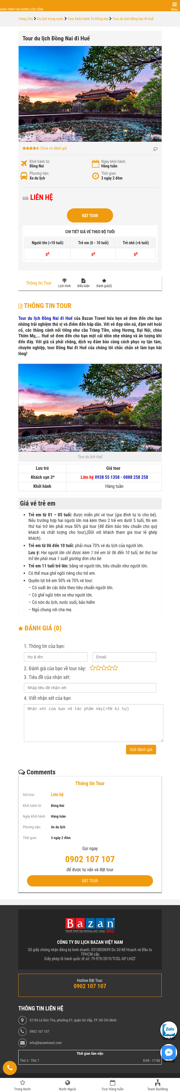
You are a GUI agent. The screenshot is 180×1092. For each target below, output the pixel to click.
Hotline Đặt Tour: (90, 980)
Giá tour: (29, 794)
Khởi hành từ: (40, 161)
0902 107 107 (39, 1032)
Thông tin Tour (38, 283)
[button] (156, 51)
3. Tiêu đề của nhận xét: (47, 677)
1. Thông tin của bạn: (44, 646)
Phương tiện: (39, 173)
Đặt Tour (90, 215)
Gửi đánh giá (141, 749)
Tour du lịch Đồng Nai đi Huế (45, 318)
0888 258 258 (135, 477)
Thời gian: (108, 173)
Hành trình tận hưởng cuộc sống (21, 9)
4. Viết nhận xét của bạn (47, 698)
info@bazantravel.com (46, 1043)
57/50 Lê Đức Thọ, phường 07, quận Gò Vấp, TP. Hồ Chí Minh (73, 1020)
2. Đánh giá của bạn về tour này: (55, 668)
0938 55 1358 (107, 477)
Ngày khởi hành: (113, 161)
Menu (174, 9)
